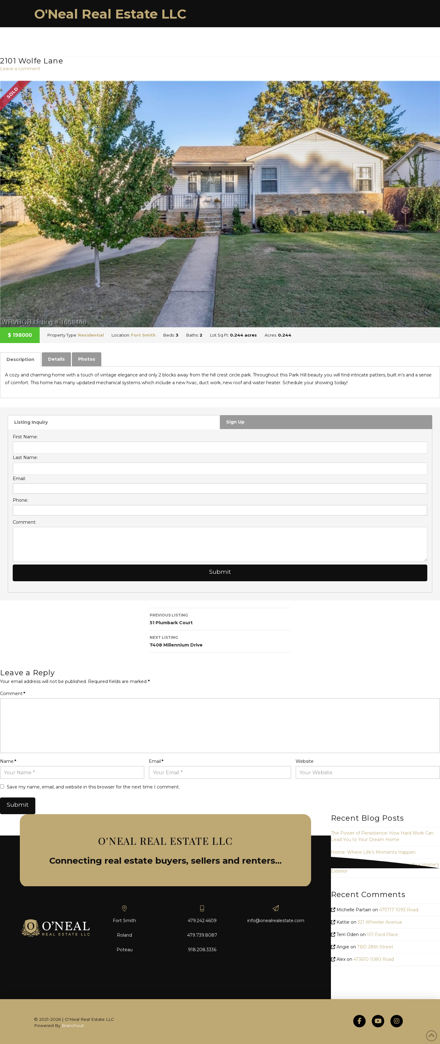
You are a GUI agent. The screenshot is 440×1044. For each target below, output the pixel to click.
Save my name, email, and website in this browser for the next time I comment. (93, 787)
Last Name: (25, 457)
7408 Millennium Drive (220, 641)
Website (305, 761)
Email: (19, 478)
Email (156, 761)
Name (8, 761)
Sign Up (235, 422)
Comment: (24, 522)
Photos (86, 359)
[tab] (20, 359)
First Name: (25, 437)
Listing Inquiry (31, 422)
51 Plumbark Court (220, 618)
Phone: (20, 500)
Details (56, 359)
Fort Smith (143, 335)
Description (20, 359)
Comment (12, 693)
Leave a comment (20, 68)
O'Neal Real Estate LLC (110, 13)
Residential (91, 335)
